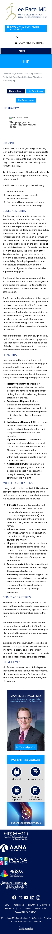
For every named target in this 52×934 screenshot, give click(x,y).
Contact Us (40, 908)
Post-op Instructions (35, 798)
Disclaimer (18, 904)
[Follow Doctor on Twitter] (20, 897)
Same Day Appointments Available (25, 28)
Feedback (9, 908)
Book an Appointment (32, 43)
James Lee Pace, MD (26, 696)
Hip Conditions (35, 91)
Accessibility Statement (26, 911)
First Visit (17, 779)
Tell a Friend (25, 908)
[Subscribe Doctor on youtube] (26, 897)
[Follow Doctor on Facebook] (14, 897)
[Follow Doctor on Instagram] (37, 897)
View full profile (27, 747)
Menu (25, 51)
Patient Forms (35, 779)
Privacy (31, 904)
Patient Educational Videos (26, 823)
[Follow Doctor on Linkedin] (31, 897)
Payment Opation (17, 798)
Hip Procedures (26, 100)
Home (6, 904)
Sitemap (43, 904)
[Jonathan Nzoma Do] (26, 12)
